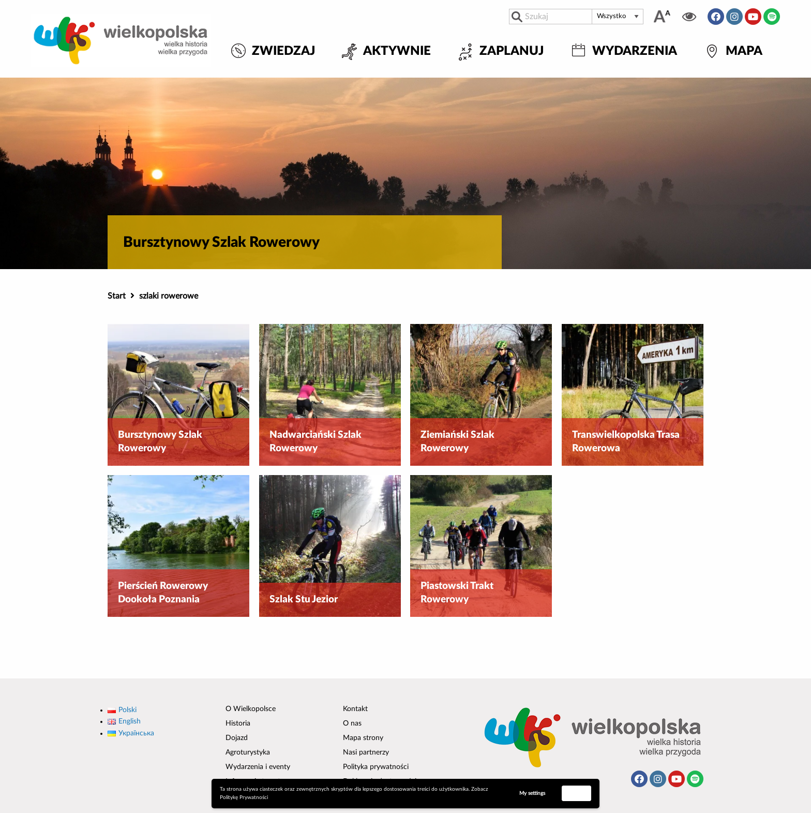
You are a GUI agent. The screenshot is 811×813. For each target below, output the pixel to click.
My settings (532, 793)
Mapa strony (363, 738)
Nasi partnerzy (366, 752)
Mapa (744, 52)
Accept (576, 792)
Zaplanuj (511, 52)
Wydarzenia (634, 52)
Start (117, 296)
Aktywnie (397, 52)
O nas (352, 723)
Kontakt (355, 709)
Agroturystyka (248, 752)
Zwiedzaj (283, 52)
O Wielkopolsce (251, 709)
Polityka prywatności (376, 767)
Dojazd (237, 738)
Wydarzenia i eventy (258, 767)
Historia (238, 723)
